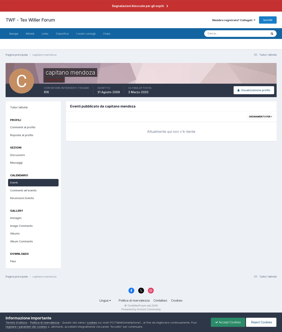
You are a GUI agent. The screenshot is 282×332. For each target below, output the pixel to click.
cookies (92, 322)
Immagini (16, 218)
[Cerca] (222, 33)
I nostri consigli (86, 33)
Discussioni (17, 155)
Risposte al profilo (21, 135)
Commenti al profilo (22, 127)
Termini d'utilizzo (16, 322)
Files (13, 261)
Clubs (106, 33)
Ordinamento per (260, 116)
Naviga (13, 33)
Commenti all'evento (23, 190)
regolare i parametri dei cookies (26, 326)
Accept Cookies (228, 322)
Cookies (176, 300)
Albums (15, 233)
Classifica (62, 33)
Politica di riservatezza (134, 300)
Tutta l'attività (19, 107)
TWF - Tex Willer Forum (30, 20)
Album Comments (21, 241)
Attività (30, 33)
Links (45, 33)
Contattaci (160, 300)
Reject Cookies (261, 322)
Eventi (14, 182)
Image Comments (21, 225)
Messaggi (16, 162)
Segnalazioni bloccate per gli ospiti (138, 6)
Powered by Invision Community (141, 309)
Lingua (105, 300)
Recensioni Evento (22, 198)
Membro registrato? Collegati (233, 20)
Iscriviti (267, 20)
